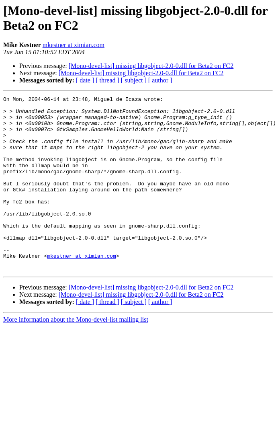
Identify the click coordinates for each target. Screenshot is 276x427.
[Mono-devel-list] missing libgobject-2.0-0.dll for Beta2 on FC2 (151, 65)
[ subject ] (134, 80)
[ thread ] (107, 80)
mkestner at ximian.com (73, 44)
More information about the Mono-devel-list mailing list (75, 354)
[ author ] (160, 80)
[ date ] (85, 80)
